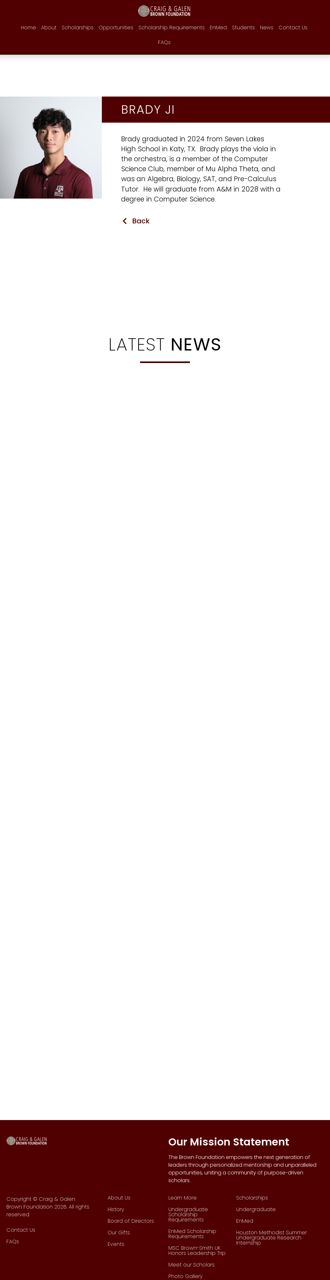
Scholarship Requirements (171, 27)
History (116, 1209)
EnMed (218, 27)
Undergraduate (256, 1209)
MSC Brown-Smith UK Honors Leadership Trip (197, 1251)
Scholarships (78, 27)
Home (28, 27)
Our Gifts (119, 1233)
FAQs (164, 42)
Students (243, 27)
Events (116, 1244)
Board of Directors (131, 1221)
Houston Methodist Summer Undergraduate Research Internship (271, 1238)
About (49, 27)
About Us (119, 1198)
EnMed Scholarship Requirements (192, 1234)
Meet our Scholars (191, 1265)
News (266, 27)
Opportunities (116, 27)
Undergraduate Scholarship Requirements (188, 1215)
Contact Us (293, 27)
